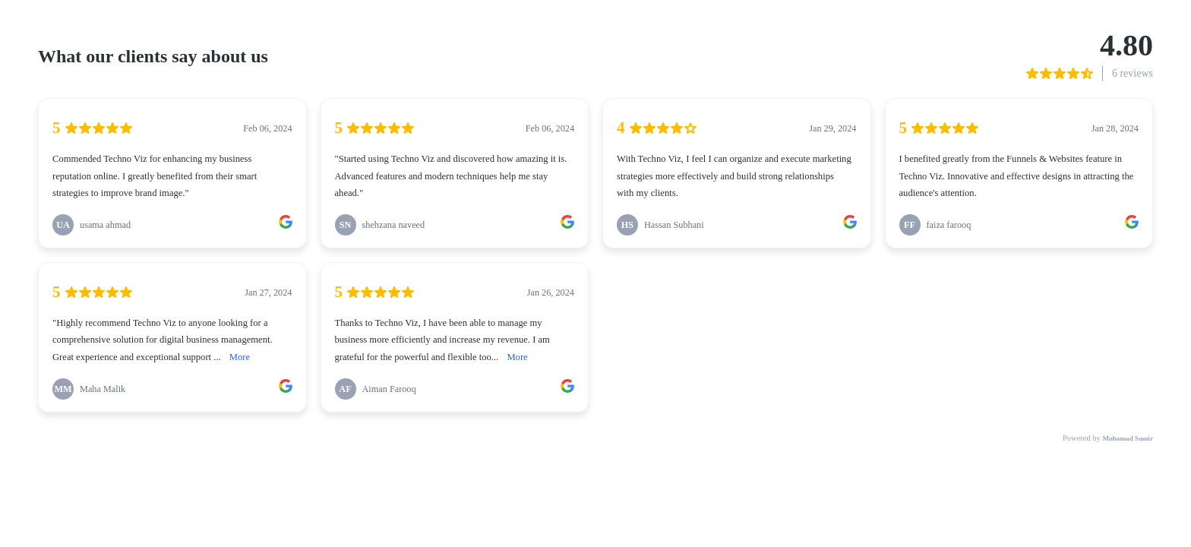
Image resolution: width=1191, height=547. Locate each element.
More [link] (239, 357)
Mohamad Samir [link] (1127, 438)
